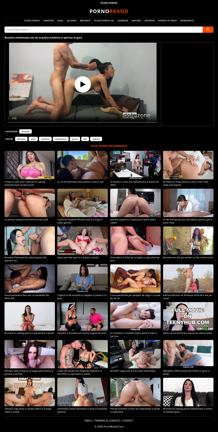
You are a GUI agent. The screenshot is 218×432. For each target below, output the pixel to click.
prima (75, 139)
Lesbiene (122, 20)
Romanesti (187, 20)
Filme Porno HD (104, 20)
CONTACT (128, 420)
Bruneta (21, 139)
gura (33, 139)
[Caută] (208, 30)
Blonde (71, 20)
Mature (136, 20)
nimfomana (60, 139)
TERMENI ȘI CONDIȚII (107, 420)
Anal (60, 20)
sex (85, 139)
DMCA (88, 420)
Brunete (85, 20)
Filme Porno (32, 20)
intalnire (45, 139)
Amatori (48, 20)
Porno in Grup (167, 20)
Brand (109, 11)
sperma (96, 139)
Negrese (150, 20)
